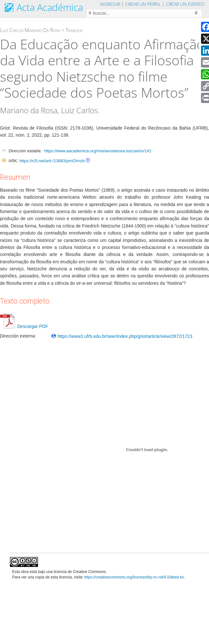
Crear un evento (185, 4)
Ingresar (110, 4)
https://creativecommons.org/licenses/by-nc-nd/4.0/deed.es (134, 577)
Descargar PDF (24, 326)
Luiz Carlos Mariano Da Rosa (30, 30)
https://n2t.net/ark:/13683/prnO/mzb (52, 160)
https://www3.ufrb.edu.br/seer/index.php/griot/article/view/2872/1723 (121, 336)
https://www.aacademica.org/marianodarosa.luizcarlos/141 (97, 150)
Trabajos (74, 30)
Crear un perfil (143, 4)
